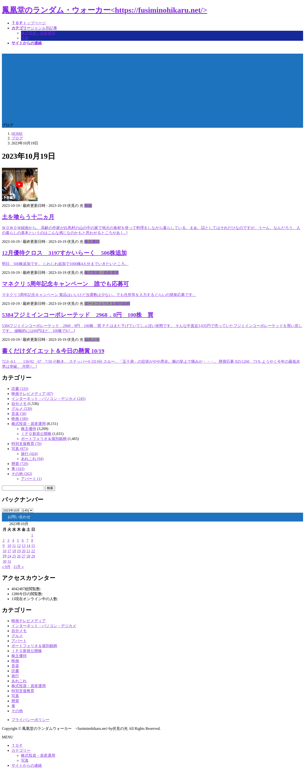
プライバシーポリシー (30, 720)
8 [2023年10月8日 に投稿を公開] (32, 540)
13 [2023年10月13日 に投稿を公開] (23, 546)
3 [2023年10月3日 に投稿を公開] (8, 540)
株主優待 (92, 242)
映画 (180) (19, 419)
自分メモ (92, 339)
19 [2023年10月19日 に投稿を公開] (19, 551)
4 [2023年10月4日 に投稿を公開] (13, 540)
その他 (17, 711)
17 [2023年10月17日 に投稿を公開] (9, 551)
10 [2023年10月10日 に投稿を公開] (9, 546)
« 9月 (6, 567)
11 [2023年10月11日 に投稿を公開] (14, 546)
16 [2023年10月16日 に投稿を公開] (4, 551)
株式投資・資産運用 (38, 33)
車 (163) (18, 469)
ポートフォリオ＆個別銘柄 (107, 304)
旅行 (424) (29, 454)
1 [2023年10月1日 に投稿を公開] (32, 535)
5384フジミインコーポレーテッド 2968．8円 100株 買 (77, 315)
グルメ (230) (21, 409)
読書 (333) (19, 389)
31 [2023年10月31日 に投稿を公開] (9, 561)
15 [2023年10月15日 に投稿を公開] (33, 546)
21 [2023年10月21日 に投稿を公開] (28, 551)
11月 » (18, 567)
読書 (15, 671)
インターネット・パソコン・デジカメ (43, 626)
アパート (19, 641)
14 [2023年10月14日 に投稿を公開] (28, 546)
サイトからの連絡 (26, 765)
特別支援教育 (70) (26, 444)
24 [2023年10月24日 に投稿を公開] (9, 556)
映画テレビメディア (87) (32, 394)
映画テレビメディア (28, 621)
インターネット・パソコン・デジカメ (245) (48, 399)
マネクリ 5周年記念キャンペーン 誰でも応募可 (65, 284)
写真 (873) (19, 449)
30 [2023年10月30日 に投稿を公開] (4, 561)
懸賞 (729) (19, 464)
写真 (25, 38)
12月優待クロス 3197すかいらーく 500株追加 (64, 253)
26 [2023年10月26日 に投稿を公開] (19, 556)
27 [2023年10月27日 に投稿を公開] (23, 556)
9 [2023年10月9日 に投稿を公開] (4, 546)
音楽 (15, 666)
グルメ (17, 636)
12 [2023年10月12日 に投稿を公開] (19, 546)
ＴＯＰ (17, 745)
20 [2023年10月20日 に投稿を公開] (23, 551)
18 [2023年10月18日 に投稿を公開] (14, 551)
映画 (88, 206)
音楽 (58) (18, 414)
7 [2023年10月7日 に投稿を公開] (27, 540)
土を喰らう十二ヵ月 (28, 217)
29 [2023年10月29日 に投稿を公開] (33, 556)
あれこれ (19, 681)
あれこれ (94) (32, 459)
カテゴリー (20, 750)
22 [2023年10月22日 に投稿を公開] (33, 551)
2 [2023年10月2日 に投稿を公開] (4, 540)
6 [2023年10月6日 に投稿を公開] (23, 540)
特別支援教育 (22, 691)
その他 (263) (21, 474)
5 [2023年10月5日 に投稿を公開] (18, 540)
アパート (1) (31, 479)
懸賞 (15, 701)
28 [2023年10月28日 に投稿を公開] (28, 556)
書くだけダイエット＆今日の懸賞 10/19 (53, 351)
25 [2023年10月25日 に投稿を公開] (14, 556)
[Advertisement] (152, 87)
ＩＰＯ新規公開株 (36, 434)
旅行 (15, 676)
